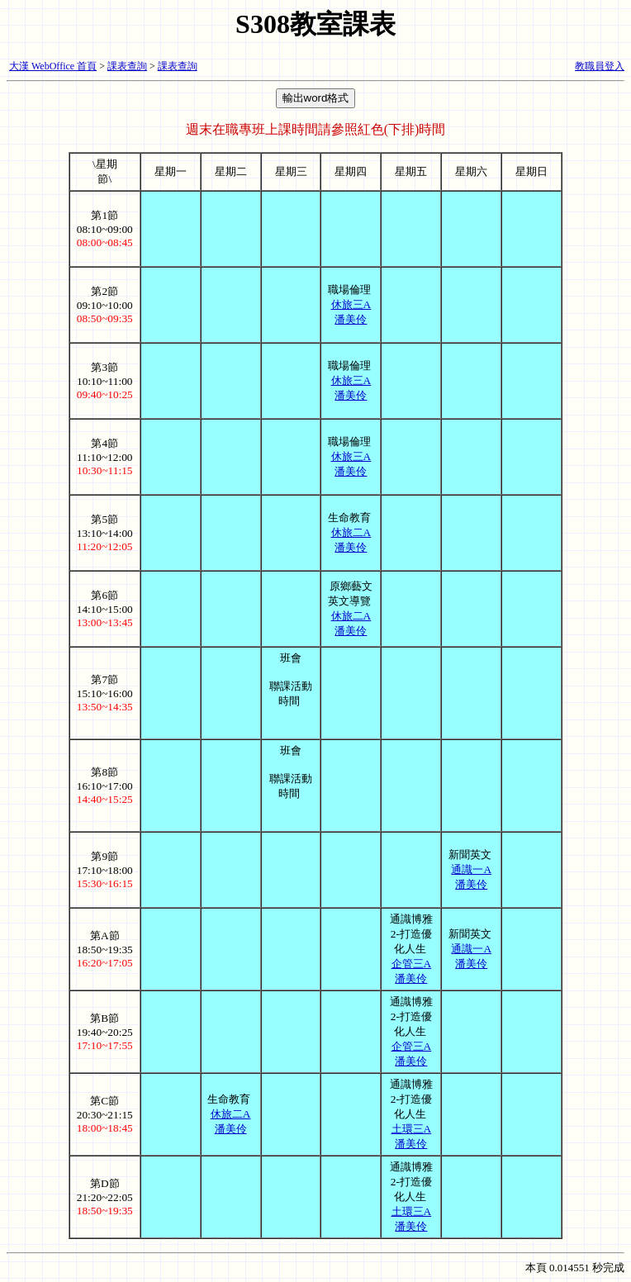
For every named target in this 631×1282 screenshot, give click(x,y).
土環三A (411, 1129)
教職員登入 (599, 66)
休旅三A (351, 304)
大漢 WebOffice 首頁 (53, 66)
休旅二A (351, 532)
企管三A (411, 963)
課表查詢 (127, 66)
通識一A (471, 869)
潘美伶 (350, 319)
